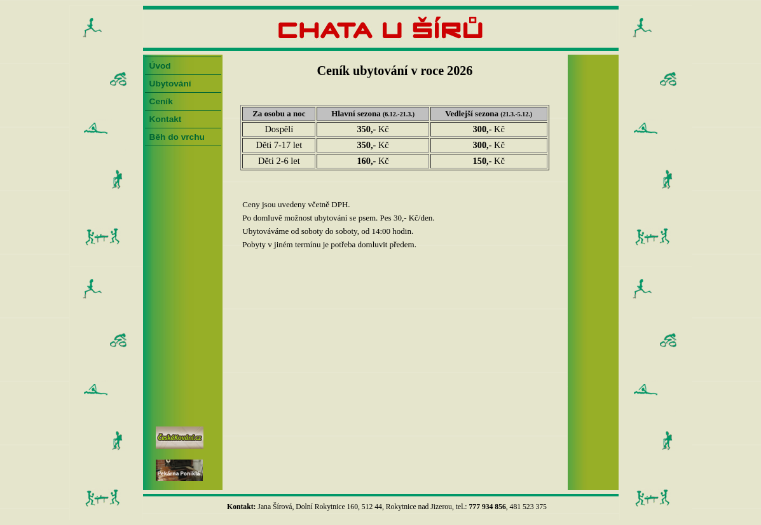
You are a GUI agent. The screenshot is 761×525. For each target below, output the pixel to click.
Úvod (160, 66)
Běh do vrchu (177, 137)
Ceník (161, 101)
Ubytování (170, 83)
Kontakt (165, 119)
